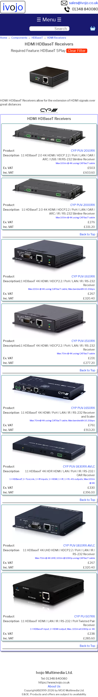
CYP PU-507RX (84, 616)
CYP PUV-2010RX (83, 150)
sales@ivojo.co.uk (79, 3)
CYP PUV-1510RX (83, 341)
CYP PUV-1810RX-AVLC (79, 545)
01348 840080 (81, 9)
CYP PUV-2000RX (82, 205)
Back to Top (87, 234)
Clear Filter (77, 51)
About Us (54, 686)
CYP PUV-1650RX (83, 408)
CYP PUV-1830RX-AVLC (79, 466)
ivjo (13, 7)
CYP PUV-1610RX (83, 276)
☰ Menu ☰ (49, 19)
